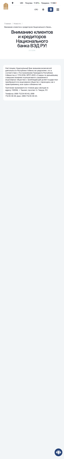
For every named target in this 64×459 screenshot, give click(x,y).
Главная (7, 23)
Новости (17, 23)
